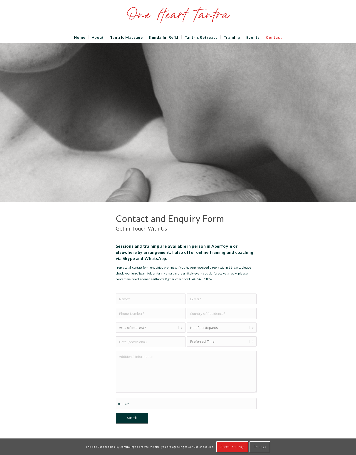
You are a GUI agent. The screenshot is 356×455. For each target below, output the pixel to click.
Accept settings (232, 447)
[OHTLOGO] (178, 16)
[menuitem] (80, 37)
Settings (260, 447)
